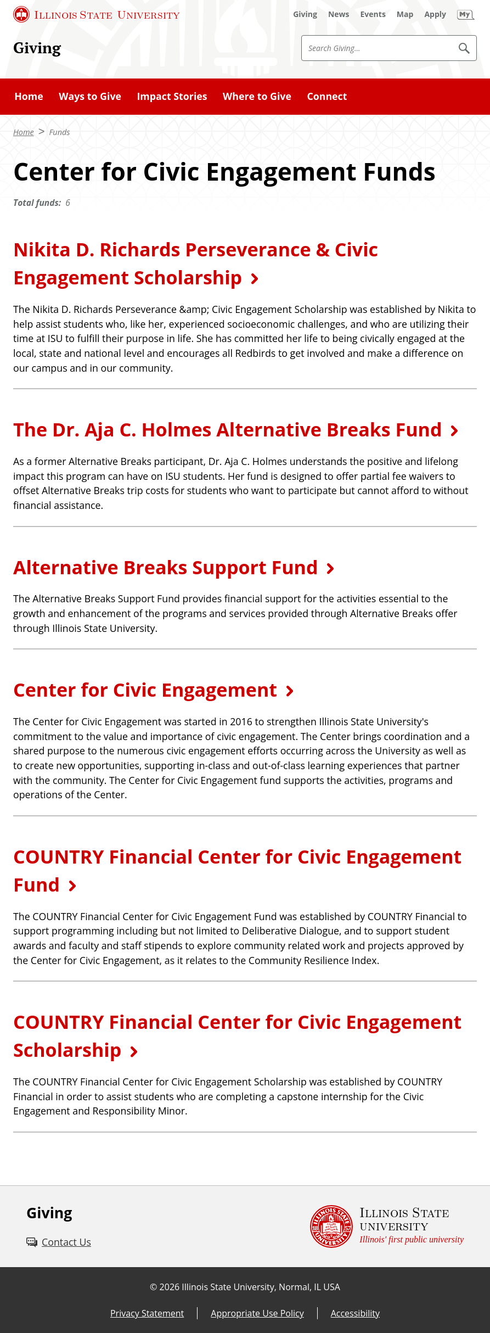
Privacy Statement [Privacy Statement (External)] (147, 1313)
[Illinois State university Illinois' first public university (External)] (387, 1226)
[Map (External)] (405, 14)
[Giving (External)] (305, 14)
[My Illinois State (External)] (466, 14)
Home (28, 96)
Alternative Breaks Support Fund (165, 567)
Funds (59, 132)
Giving (37, 47)
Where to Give (257, 96)
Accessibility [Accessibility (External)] (355, 1313)
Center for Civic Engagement (145, 689)
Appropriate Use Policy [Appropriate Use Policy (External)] (257, 1313)
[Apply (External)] (435, 14)
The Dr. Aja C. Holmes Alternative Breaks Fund (227, 429)
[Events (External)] (373, 14)
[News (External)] (339, 14)
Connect (327, 96)
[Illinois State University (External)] (96, 14)
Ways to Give (90, 96)
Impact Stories (172, 96)
